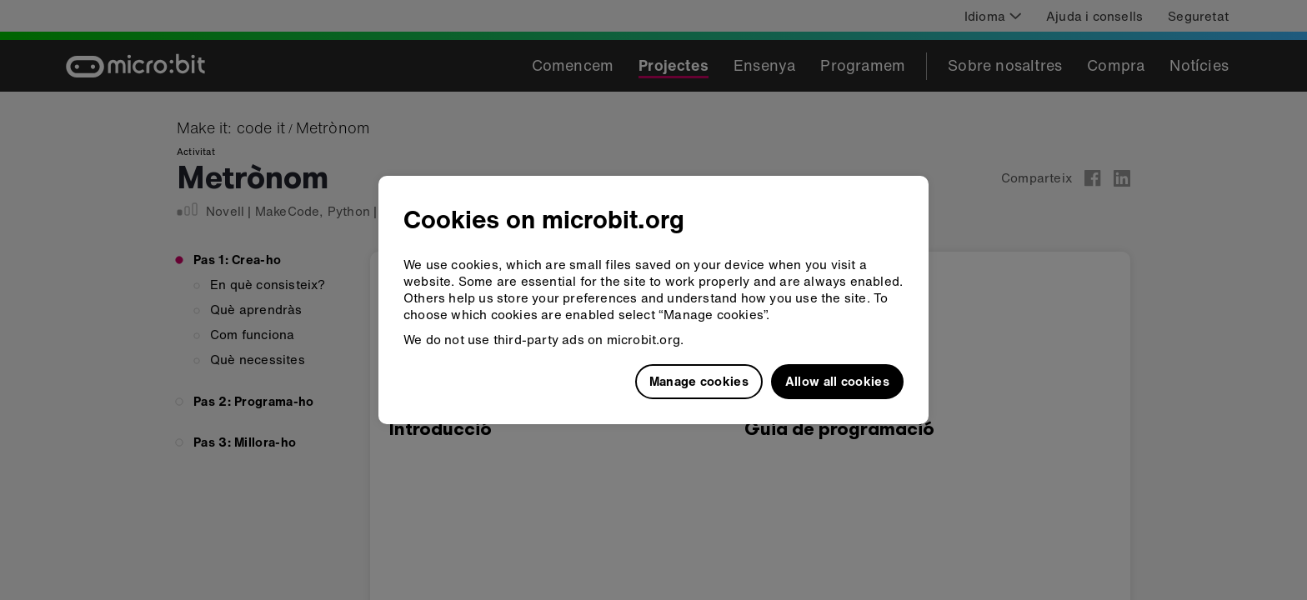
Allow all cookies (837, 381)
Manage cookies (699, 381)
